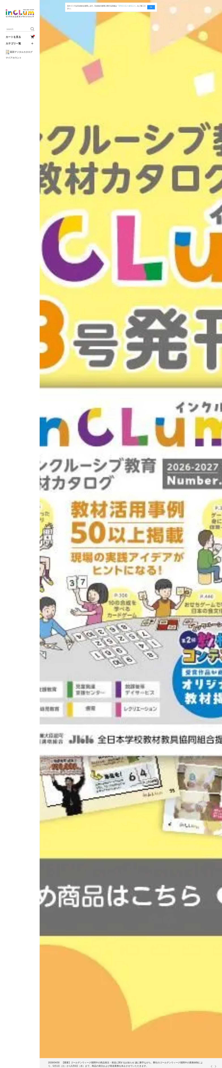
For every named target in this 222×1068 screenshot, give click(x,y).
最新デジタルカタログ (19, 52)
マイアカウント (14, 58)
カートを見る (20, 37)
